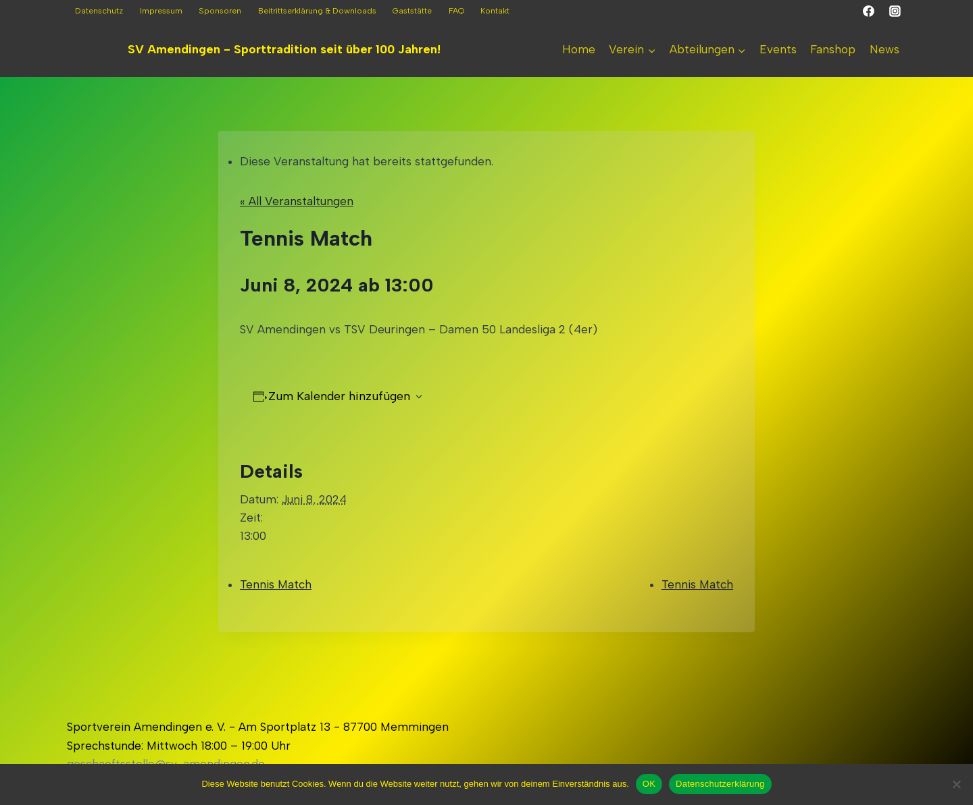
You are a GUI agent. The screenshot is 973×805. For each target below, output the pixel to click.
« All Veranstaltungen (296, 201)
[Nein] (956, 784)
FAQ (456, 11)
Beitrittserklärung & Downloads (317, 11)
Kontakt (494, 11)
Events (778, 49)
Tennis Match (275, 584)
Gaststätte (412, 11)
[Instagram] (894, 11)
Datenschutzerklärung (720, 784)
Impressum (161, 11)
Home (578, 49)
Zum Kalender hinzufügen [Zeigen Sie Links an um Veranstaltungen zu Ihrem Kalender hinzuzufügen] (339, 396)
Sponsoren (220, 11)
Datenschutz (99, 11)
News (884, 49)
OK (649, 784)
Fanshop (832, 49)
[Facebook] (868, 11)
